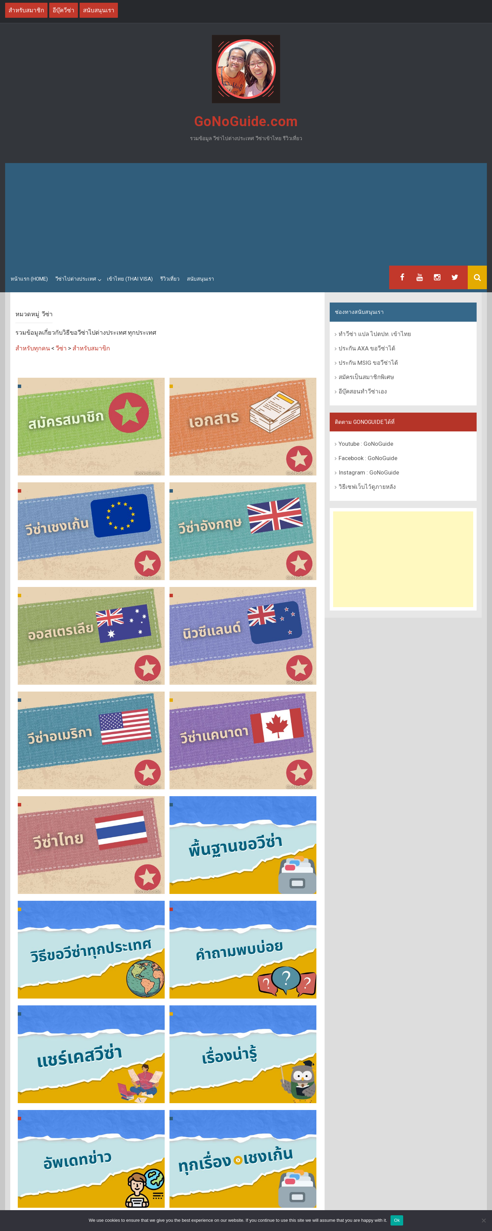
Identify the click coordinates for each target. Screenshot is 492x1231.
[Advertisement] (246, 214)
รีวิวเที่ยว (169, 279)
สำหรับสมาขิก (91, 348)
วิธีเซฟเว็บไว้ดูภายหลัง (367, 486)
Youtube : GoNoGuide (366, 443)
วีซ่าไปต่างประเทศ (75, 279)
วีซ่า (61, 348)
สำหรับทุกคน (32, 348)
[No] (483, 1220)
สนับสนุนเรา (200, 279)
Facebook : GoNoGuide (368, 458)
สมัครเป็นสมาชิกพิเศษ (366, 377)
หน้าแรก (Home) (29, 279)
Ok (397, 1220)
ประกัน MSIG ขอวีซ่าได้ (368, 362)
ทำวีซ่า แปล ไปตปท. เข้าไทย (375, 334)
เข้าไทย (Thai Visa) (130, 279)
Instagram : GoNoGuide (369, 472)
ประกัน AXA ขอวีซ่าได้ (367, 348)
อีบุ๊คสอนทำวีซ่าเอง (363, 391)
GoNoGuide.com (246, 121)
